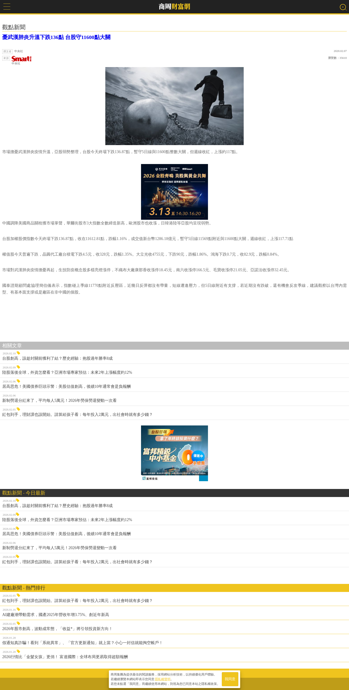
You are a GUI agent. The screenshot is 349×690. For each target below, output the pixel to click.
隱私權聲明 (162, 679)
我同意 (230, 679)
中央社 (22, 60)
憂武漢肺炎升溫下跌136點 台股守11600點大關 (56, 37)
